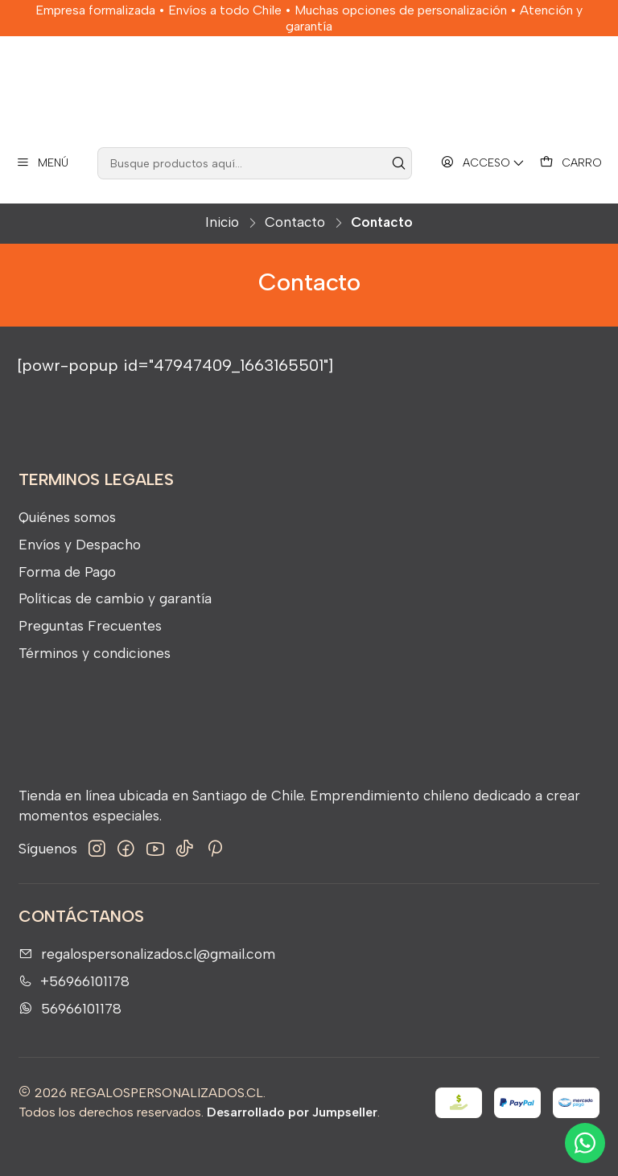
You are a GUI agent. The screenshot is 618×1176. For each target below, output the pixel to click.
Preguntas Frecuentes (90, 653)
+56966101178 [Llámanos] (74, 1009)
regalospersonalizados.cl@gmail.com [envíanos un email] (147, 981)
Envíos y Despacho (80, 572)
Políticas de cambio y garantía (115, 626)
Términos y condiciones (95, 680)
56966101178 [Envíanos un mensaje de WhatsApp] (70, 1035)
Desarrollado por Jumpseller (292, 1140)
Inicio (222, 250)
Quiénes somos (67, 545)
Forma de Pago (67, 598)
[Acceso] (483, 191)
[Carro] (571, 191)
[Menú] (42, 191)
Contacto (295, 250)
